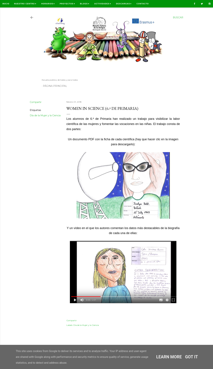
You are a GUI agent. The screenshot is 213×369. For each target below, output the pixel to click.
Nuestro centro (25, 4)
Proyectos (67, 4)
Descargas (124, 4)
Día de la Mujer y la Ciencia (45, 115)
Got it (191, 357)
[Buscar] (178, 17)
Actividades (102, 4)
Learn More (169, 357)
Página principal (55, 85)
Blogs (85, 4)
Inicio (5, 4)
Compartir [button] (35, 102)
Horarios (48, 4)
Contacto (142, 4)
